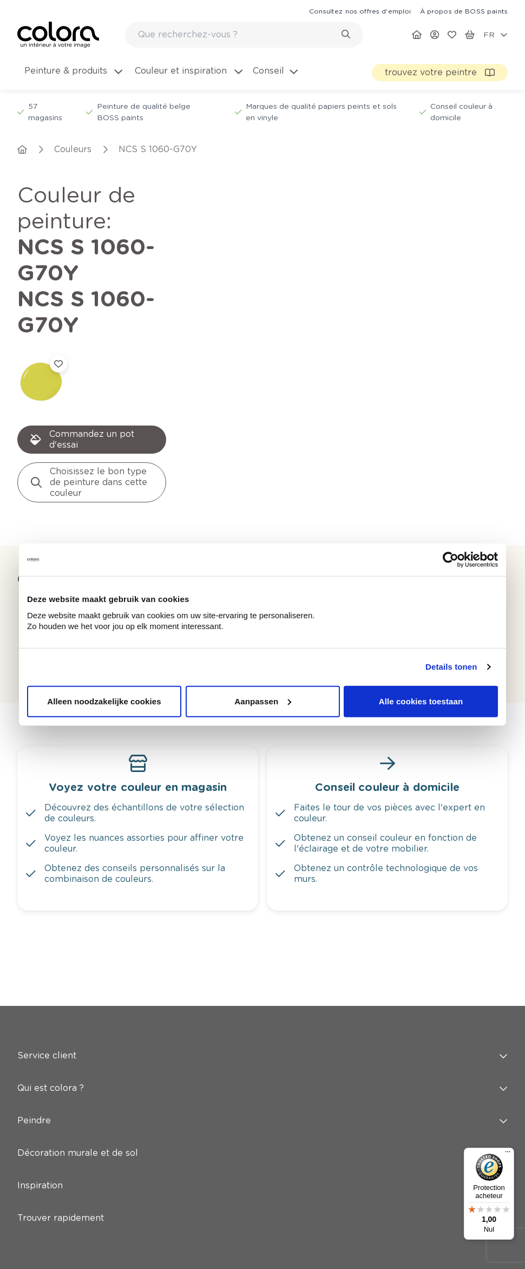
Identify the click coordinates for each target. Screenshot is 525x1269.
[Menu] (507, 1154)
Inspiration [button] (262, 1028)
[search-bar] (237, 34)
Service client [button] (262, 898)
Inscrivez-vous (204, 1173)
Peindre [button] (262, 963)
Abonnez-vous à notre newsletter (111, 1128)
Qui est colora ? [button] (262, 931)
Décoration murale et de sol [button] (262, 996)
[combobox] (244, 35)
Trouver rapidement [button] (262, 1061)
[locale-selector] (495, 34)
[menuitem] (72, 77)
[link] (360, 10)
